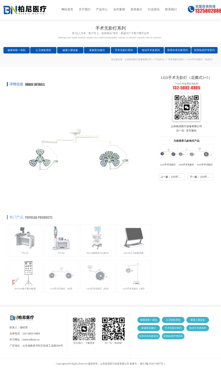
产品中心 (102, 9)
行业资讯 (154, 9)
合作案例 (119, 9)
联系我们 (171, 9)
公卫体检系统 (43, 50)
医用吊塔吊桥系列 (177, 50)
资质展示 (136, 9)
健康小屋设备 (70, 50)
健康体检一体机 (16, 50)
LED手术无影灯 (167, 155)
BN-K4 (25, 251)
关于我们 (84, 9)
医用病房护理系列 (204, 50)
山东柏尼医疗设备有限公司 (138, 59)
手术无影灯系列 (124, 50)
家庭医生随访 (97, 50)
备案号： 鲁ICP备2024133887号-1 (147, 363)
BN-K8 (61, 251)
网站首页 (67, 9)
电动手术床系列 (151, 50)
